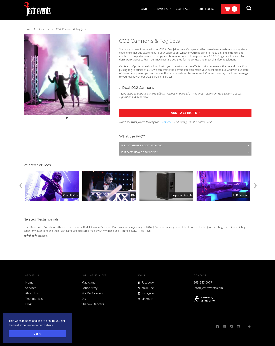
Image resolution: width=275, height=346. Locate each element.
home (143, 9)
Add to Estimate (185, 112)
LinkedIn (147, 299)
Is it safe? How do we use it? (139, 152)
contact (183, 9)
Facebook (147, 282)
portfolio (205, 9)
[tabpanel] (67, 74)
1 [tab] (67, 118)
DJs (83, 299)
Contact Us (166, 122)
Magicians (88, 282)
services (162, 9)
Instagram (148, 293)
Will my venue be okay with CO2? (142, 145)
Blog (28, 304)
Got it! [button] (37, 333)
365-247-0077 (203, 282)
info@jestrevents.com (208, 288)
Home (27, 29)
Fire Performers (92, 293)
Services (43, 29)
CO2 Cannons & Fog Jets (71, 29)
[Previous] (21, 184)
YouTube (147, 288)
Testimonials (34, 299)
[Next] (255, 184)
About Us (31, 293)
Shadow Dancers (92, 304)
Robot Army (89, 288)
